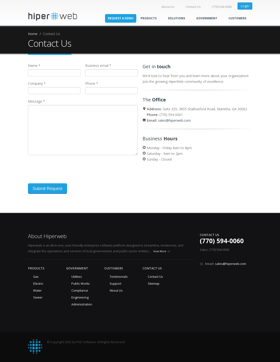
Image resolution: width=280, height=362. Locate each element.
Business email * (98, 65)
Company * (37, 83)
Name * (34, 65)
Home (32, 33)
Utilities (76, 277)
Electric (38, 284)
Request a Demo (120, 18)
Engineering (80, 297)
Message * (36, 101)
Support (115, 284)
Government (208, 18)
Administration (81, 304)
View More (161, 251)
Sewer (37, 297)
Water (37, 291)
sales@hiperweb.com (174, 120)
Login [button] (245, 6)
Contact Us (191, 7)
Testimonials (119, 277)
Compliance (79, 291)
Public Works (80, 284)
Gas (36, 277)
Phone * (91, 83)
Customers (237, 18)
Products (151, 18)
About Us (165, 7)
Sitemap (153, 284)
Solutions (178, 18)
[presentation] (64, 169)
